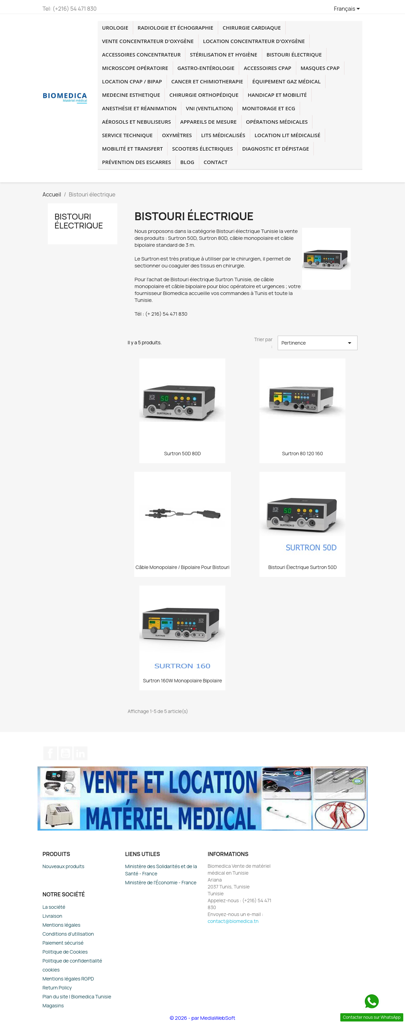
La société (54, 907)
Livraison (52, 916)
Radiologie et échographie (175, 27)
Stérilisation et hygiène (223, 54)
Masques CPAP (320, 67)
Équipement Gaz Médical (286, 81)
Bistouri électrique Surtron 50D (302, 567)
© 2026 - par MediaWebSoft (202, 1017)
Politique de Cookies (65, 951)
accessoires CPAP (267, 67)
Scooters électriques (202, 148)
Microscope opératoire (135, 67)
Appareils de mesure (208, 121)
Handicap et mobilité (277, 94)
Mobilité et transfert (132, 148)
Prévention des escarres (136, 162)
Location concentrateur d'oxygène (254, 41)
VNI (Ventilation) (209, 108)
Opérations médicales (277, 121)
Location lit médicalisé (288, 135)
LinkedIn (80, 753)
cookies (51, 969)
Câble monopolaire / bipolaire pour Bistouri (183, 567)
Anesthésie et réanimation (139, 108)
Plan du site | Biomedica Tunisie (77, 996)
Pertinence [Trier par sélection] (317, 343)
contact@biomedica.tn (233, 921)
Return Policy (57, 987)
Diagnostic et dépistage (275, 148)
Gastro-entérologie (206, 67)
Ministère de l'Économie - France (161, 882)
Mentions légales (62, 925)
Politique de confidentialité (72, 960)
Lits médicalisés (223, 135)
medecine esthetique (131, 94)
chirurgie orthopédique (203, 94)
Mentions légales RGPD (68, 978)
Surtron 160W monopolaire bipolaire (182, 680)
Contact (215, 162)
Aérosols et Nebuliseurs (136, 121)
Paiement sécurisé (63, 942)
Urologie (115, 27)
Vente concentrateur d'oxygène (148, 41)
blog (187, 162)
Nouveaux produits (64, 866)
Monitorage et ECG (268, 108)
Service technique (127, 135)
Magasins (53, 1005)
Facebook (50, 753)
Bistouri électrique (294, 54)
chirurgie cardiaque (252, 27)
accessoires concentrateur (141, 54)
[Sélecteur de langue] (348, 9)
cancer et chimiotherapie (207, 81)
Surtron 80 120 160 (302, 453)
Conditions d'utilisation (68, 934)
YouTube (65, 753)
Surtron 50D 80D (182, 453)
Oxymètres (177, 135)
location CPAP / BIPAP (132, 81)
